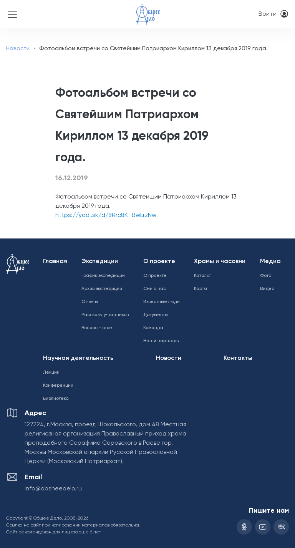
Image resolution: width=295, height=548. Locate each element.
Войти (268, 14)
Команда (153, 328)
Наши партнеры (161, 341)
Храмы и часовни (219, 261)
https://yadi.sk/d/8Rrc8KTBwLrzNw (105, 215)
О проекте (159, 261)
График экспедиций (103, 275)
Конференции (58, 385)
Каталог (202, 275)
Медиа (270, 261)
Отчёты (89, 302)
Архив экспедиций (101, 288)
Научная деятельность (78, 358)
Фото (265, 275)
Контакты (238, 358)
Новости (18, 48)
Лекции (51, 372)
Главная (55, 261)
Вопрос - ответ (97, 328)
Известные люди (161, 302)
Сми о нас (154, 288)
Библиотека (56, 398)
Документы (155, 315)
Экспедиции (99, 261)
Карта (200, 288)
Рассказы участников (105, 315)
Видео (267, 288)
